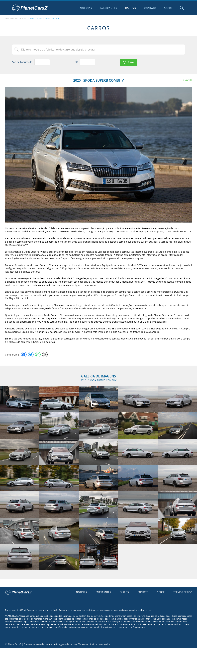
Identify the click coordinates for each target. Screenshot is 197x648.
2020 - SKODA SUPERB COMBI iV (44, 18)
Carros (130, 8)
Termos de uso (182, 591)
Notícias (86, 8)
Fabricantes (108, 8)
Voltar (188, 79)
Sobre (168, 8)
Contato (150, 8)
